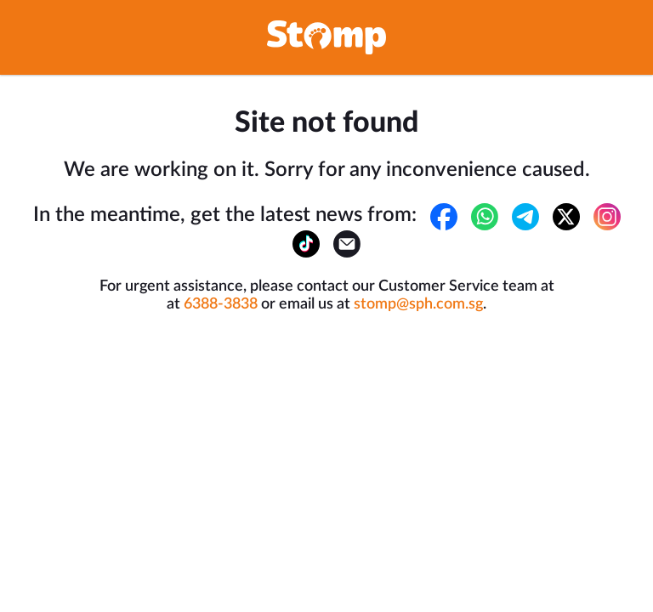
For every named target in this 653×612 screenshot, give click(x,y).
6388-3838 (221, 304)
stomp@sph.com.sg (418, 304)
